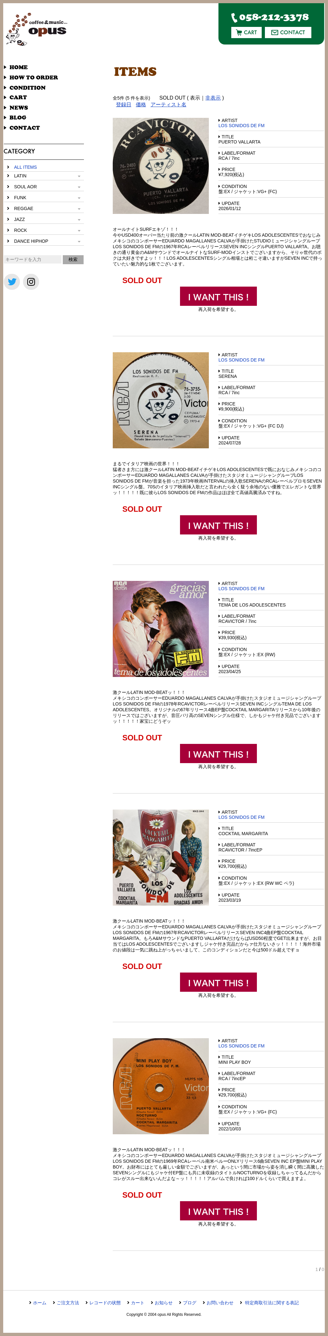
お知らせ (164, 1302)
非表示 (213, 98)
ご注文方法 (68, 1302)
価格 (141, 104)
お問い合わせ (220, 1302)
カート (137, 1302)
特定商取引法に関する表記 (271, 1302)
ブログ (189, 1302)
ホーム (39, 1302)
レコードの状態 (105, 1302)
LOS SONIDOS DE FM (241, 125)
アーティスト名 (168, 104)
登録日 (123, 104)
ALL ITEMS (25, 167)
